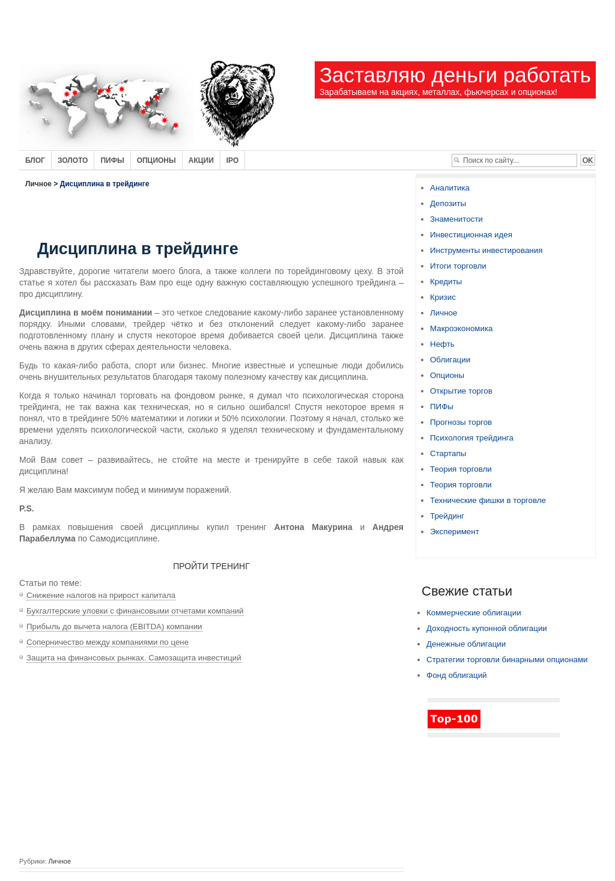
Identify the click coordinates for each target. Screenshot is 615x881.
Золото (73, 160)
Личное (38, 184)
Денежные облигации (466, 643)
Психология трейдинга (472, 437)
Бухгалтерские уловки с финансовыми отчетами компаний (135, 610)
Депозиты (448, 203)
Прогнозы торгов (461, 422)
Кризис (443, 297)
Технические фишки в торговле (488, 500)
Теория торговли (461, 469)
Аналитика (450, 187)
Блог (35, 160)
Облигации (450, 359)
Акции (201, 160)
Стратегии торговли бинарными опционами (507, 659)
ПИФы (441, 406)
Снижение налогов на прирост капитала (100, 595)
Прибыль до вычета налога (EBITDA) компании (114, 626)
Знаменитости (456, 219)
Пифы (112, 160)
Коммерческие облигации (473, 612)
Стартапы (448, 453)
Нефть (442, 344)
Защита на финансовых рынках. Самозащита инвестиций (133, 657)
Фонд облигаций (456, 675)
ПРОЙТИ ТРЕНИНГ (211, 566)
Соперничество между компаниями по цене (107, 642)
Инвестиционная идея (471, 234)
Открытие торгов (461, 390)
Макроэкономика (461, 328)
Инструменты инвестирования (486, 250)
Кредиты (446, 281)
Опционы (156, 160)
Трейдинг (447, 515)
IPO (232, 160)
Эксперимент (454, 531)
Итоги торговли (458, 265)
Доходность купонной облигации (486, 628)
